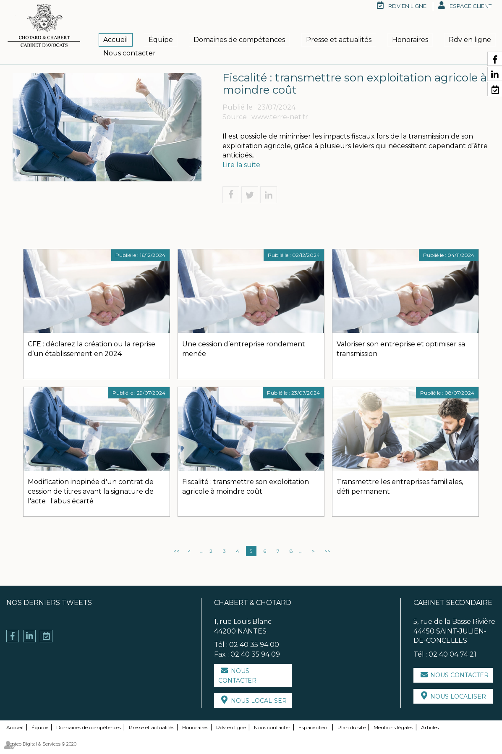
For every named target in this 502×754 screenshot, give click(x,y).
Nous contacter (129, 53)
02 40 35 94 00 (254, 645)
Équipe (161, 40)
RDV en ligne (407, 6)
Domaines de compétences (239, 40)
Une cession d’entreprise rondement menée (243, 349)
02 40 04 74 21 (452, 654)
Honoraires (410, 40)
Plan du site (351, 727)
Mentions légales (393, 727)
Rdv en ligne (470, 40)
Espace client (471, 6)
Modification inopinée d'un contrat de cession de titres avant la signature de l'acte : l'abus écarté (91, 491)
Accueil (115, 40)
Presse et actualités (338, 40)
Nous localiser (259, 700)
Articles (430, 727)
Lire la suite (241, 165)
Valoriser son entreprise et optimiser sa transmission (401, 349)
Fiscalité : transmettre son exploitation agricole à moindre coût (245, 486)
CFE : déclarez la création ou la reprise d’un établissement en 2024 (91, 349)
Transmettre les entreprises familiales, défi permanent (400, 486)
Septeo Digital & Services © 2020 (41, 744)
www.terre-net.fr (279, 117)
